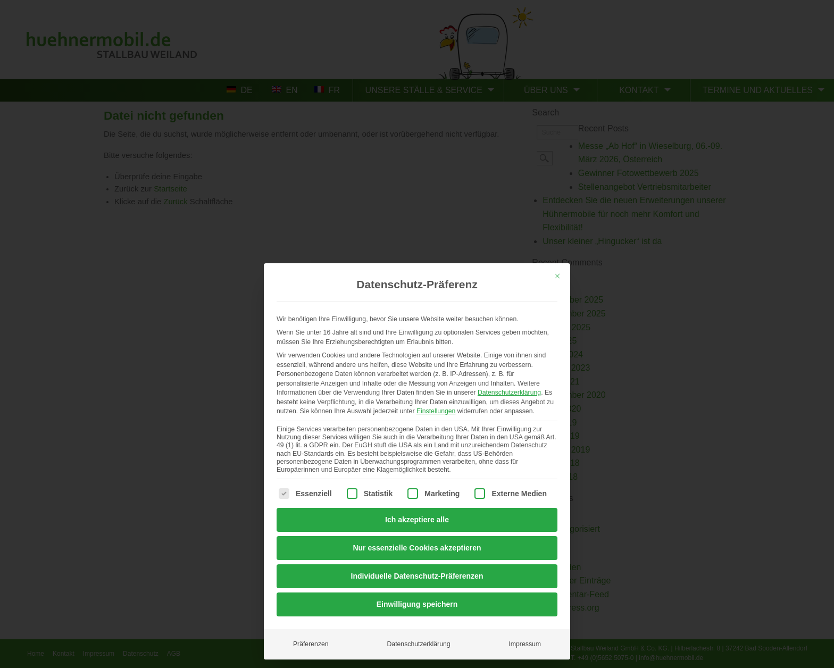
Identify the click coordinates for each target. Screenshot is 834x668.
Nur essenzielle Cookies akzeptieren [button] (417, 548)
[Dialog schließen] (557, 276)
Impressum (524, 644)
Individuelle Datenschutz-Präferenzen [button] (417, 576)
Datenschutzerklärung (509, 392)
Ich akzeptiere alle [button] (417, 519)
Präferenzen (311, 644)
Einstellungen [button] (436, 411)
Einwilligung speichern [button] (417, 604)
